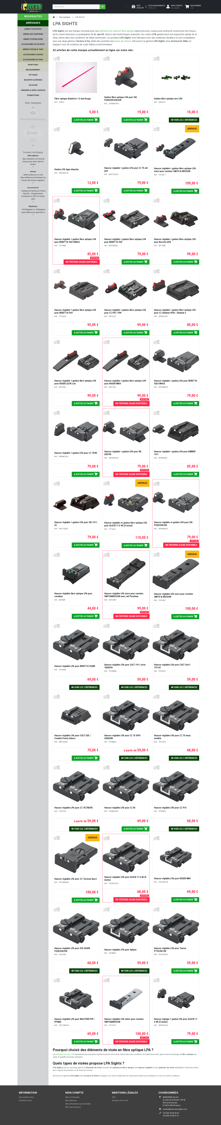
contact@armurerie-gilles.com (175, 1109)
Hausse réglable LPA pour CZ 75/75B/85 (73, 807)
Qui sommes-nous (26, 1097)
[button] (33, 167)
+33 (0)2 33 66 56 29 (171, 1113)
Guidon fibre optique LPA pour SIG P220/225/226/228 (120, 98)
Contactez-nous (25, 1100)
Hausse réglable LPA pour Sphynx (120, 949)
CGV (113, 1097)
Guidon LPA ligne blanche (66, 169)
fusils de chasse (123, 41)
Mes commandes (72, 1097)
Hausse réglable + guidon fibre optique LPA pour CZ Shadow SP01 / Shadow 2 (175, 311)
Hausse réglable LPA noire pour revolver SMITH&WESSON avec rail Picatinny (123, 595)
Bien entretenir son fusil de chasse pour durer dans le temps (33, 161)
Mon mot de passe (73, 1107)
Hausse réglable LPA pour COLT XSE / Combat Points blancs (72, 737)
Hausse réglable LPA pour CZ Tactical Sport (75, 879)
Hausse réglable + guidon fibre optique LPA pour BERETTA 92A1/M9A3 (75, 240)
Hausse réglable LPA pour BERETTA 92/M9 (74, 666)
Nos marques (33, 102)
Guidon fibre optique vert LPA (168, 98)
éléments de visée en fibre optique (117, 31)
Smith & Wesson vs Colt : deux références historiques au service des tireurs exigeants (33, 177)
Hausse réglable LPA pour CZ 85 (119, 807)
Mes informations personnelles (78, 1104)
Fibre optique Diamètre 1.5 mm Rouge (72, 98)
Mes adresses (71, 1100)
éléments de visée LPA (65, 1054)
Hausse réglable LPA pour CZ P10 (170, 807)
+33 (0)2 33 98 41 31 (171, 1116)
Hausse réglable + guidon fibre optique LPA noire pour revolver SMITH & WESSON (175, 170)
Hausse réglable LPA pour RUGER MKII (172, 878)
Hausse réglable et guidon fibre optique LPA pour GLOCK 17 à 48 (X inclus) (125, 524)
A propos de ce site (120, 1100)
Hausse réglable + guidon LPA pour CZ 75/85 (75, 453)
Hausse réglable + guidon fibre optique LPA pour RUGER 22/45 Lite (75, 382)
